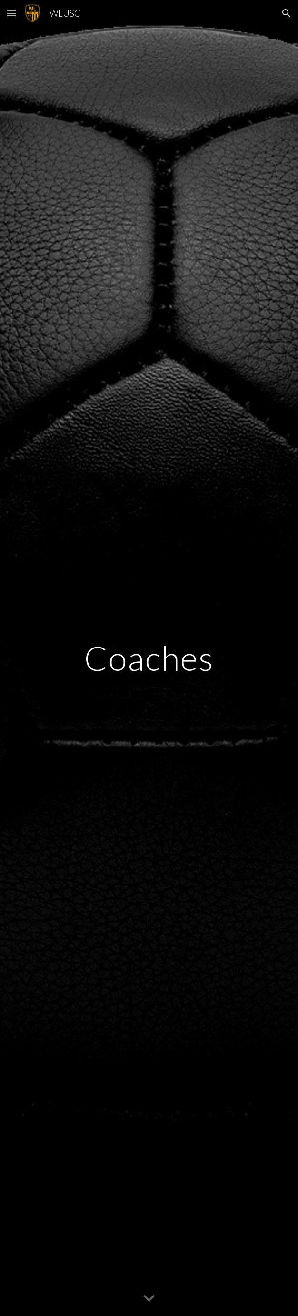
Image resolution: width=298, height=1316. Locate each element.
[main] (148, 658)
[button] (11, 13)
